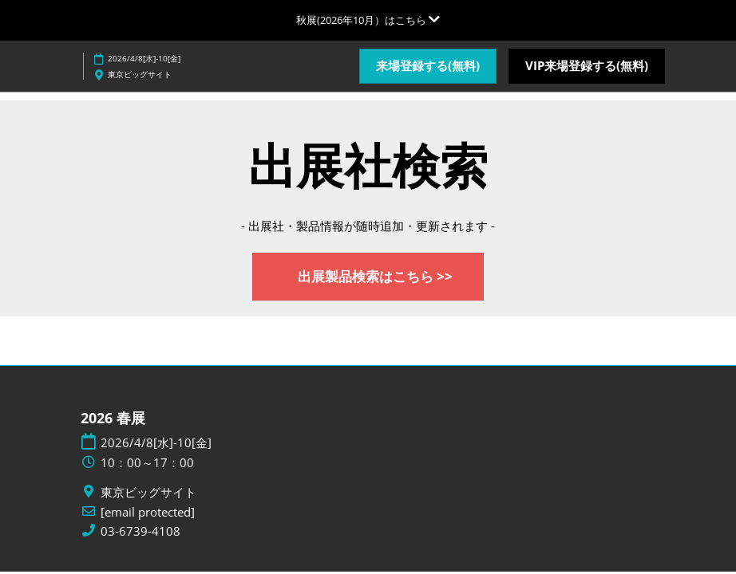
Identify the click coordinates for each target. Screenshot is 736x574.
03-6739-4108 (140, 532)
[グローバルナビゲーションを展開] (368, 20)
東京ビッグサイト (140, 74)
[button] (428, 66)
